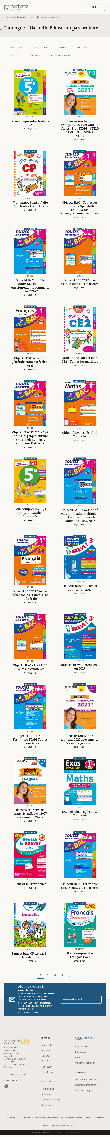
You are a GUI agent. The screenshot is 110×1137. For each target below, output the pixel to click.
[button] (19, 47)
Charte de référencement (18, 1118)
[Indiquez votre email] (77, 999)
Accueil (9, 17)
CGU (37, 1125)
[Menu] (95, 7)
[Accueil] (16, 7)
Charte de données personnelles (47, 1118)
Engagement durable (94, 1118)
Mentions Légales (73, 1118)
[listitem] (6, 1086)
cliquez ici (37, 1012)
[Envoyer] (98, 999)
